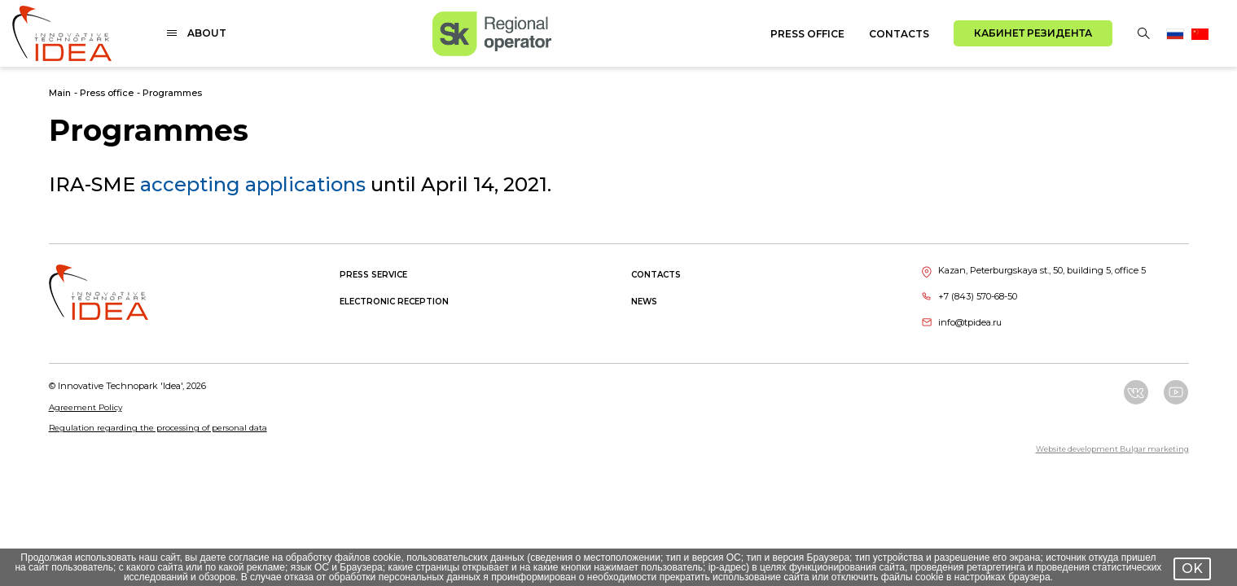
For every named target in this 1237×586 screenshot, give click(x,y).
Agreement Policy (85, 407)
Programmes (172, 92)
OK (1192, 568)
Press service (373, 274)
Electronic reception (394, 301)
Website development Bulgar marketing (1112, 448)
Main (60, 92)
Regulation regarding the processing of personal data (158, 427)
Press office (807, 34)
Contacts (899, 34)
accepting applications (253, 184)
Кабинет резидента (1033, 33)
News (644, 301)
